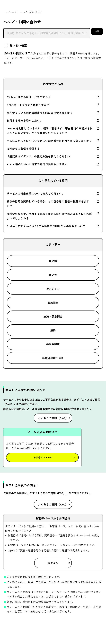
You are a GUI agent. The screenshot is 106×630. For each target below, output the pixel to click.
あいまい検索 (16, 45)
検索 (97, 31)
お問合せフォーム (43, 457)
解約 (53, 330)
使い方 (53, 275)
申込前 (53, 261)
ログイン (52, 563)
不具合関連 (53, 344)
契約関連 (53, 302)
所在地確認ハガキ (53, 358)
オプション (53, 289)
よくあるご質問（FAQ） (53, 418)
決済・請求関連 (53, 316)
